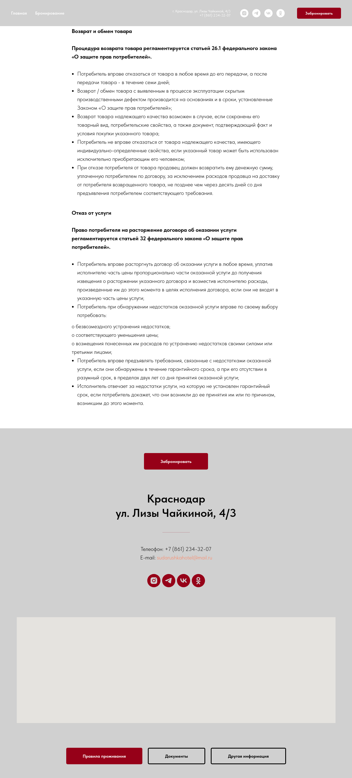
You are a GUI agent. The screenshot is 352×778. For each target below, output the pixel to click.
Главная (19, 13)
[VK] (268, 13)
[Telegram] (256, 13)
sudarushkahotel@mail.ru (184, 557)
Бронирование (49, 13)
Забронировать (319, 13)
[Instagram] (244, 13)
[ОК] (280, 13)
